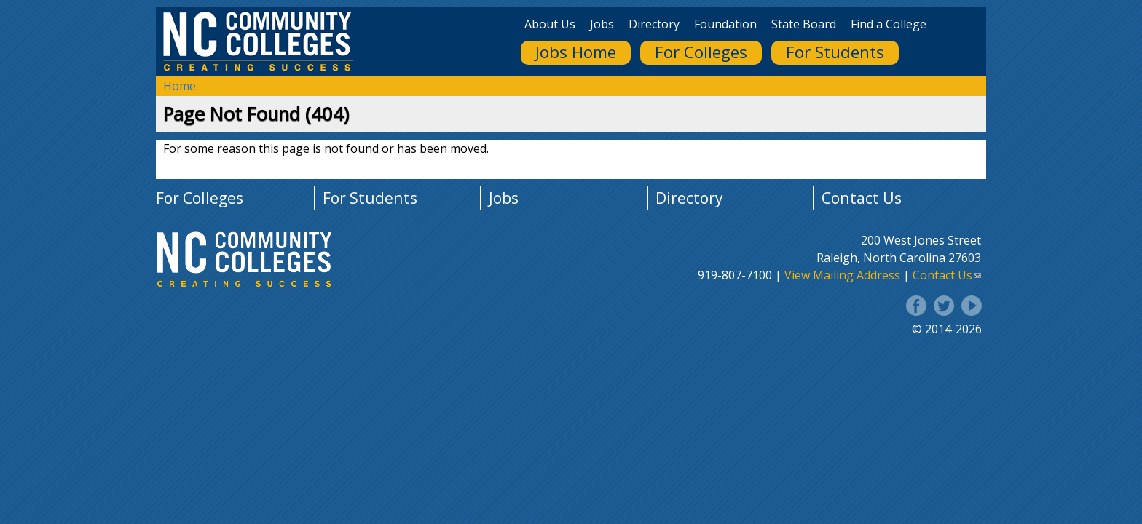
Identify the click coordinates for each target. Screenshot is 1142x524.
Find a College (888, 24)
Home (179, 86)
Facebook (916, 305)
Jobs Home (575, 52)
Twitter (944, 305)
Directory (654, 24)
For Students (835, 52)
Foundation (725, 24)
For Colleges (701, 52)
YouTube (971, 305)
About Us (549, 24)
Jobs (602, 24)
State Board (803, 24)
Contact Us (862, 197)
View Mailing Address (842, 275)
